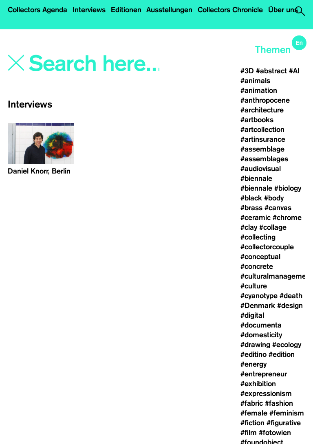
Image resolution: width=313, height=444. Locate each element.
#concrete (256, 266)
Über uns (283, 9)
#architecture (262, 110)
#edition (282, 354)
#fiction (252, 422)
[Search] (95, 64)
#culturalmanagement (276, 276)
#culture (253, 286)
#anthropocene (265, 100)
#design (290, 305)
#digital (252, 315)
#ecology (286, 344)
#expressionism (266, 393)
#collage (273, 227)
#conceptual (260, 256)
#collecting (258, 237)
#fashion (279, 403)
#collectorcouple (267, 247)
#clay (248, 227)
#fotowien (275, 432)
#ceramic (255, 217)
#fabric (251, 403)
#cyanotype (259, 295)
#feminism (286, 413)
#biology (287, 188)
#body (274, 198)
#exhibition (258, 383)
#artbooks (256, 119)
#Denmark (257, 305)
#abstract (271, 71)
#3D (247, 71)
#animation (258, 90)
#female (253, 413)
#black (251, 198)
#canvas (278, 207)
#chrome (287, 217)
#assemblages (264, 159)
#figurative (284, 422)
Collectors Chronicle (230, 9)
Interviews (89, 9)
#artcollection (262, 129)
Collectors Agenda (37, 9)
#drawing (255, 344)
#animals (255, 80)
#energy (253, 364)
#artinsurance (262, 139)
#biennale (256, 178)
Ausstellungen (169, 9)
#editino (253, 354)
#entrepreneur (263, 374)
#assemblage (262, 149)
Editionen (126, 9)
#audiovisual (260, 168)
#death (291, 295)
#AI (294, 71)
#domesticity (261, 334)
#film (248, 432)
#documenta (261, 325)
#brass (251, 207)
